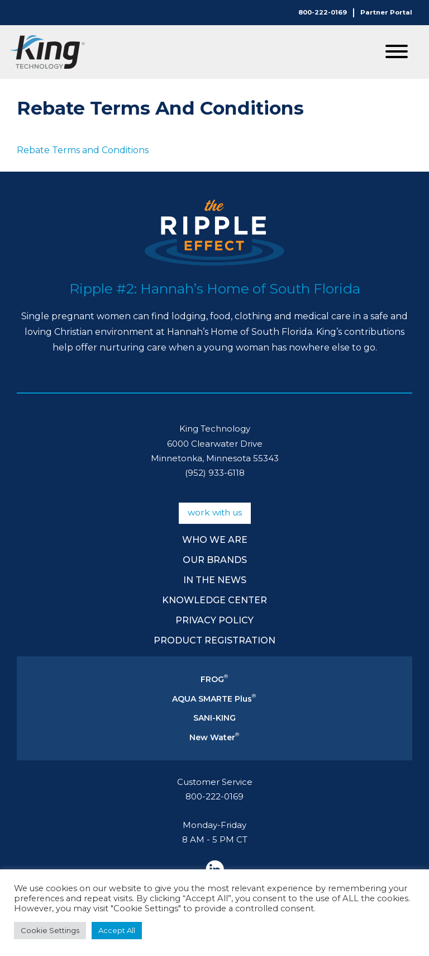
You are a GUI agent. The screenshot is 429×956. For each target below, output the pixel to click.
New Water (214, 737)
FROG (214, 679)
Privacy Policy (214, 620)
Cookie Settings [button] (50, 930)
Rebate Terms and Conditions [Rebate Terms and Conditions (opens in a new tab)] (83, 150)
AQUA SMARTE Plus (214, 699)
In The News (214, 580)
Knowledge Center (214, 600)
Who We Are (214, 539)
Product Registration (214, 640)
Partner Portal (386, 12)
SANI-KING (214, 718)
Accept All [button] (116, 930)
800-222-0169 (322, 12)
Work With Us (215, 512)
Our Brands (215, 560)
